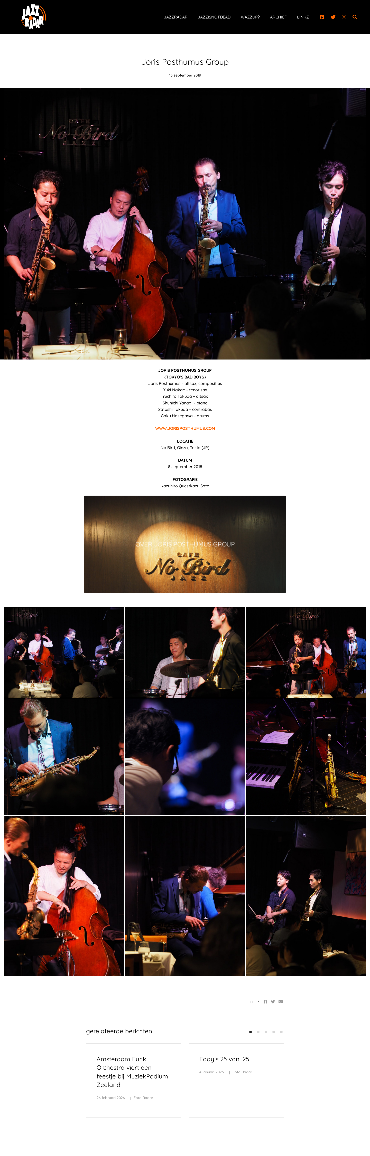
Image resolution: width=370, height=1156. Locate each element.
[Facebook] (322, 17)
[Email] (280, 1002)
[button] (250, 1032)
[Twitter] (333, 17)
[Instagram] (344, 17)
